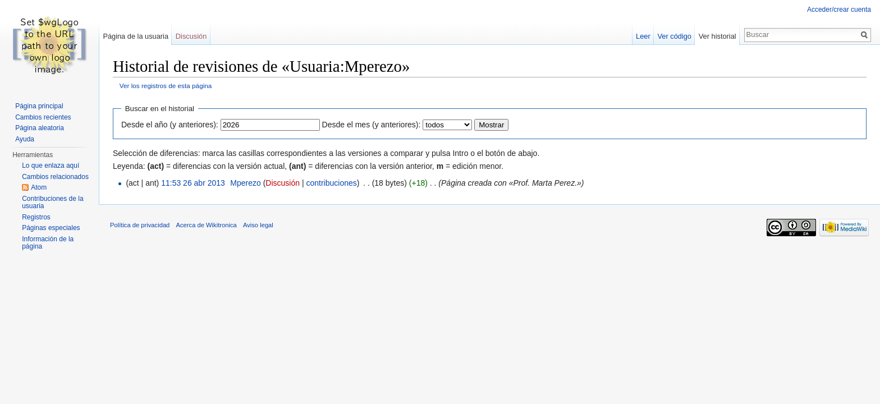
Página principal (39, 106)
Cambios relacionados (55, 177)
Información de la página (48, 243)
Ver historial (717, 36)
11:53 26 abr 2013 (193, 182)
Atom (39, 187)
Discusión (282, 182)
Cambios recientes (43, 117)
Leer (643, 36)
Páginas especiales (51, 228)
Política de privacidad (139, 225)
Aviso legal (258, 225)
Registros (36, 217)
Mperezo (245, 182)
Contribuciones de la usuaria (52, 202)
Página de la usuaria (135, 36)
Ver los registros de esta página (166, 85)
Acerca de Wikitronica (206, 225)
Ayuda (24, 139)
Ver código (674, 36)
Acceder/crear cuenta (839, 9)
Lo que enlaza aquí (50, 165)
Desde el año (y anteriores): (169, 124)
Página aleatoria (39, 128)
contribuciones (331, 182)
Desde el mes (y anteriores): (371, 124)
